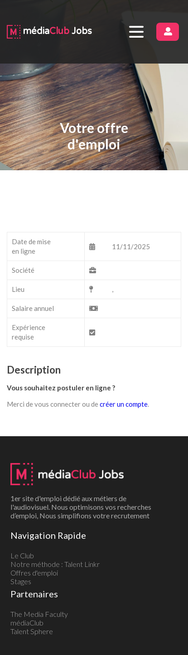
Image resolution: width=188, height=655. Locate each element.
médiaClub (26, 622)
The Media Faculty (39, 614)
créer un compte (124, 404)
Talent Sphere (31, 631)
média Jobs (49, 31)
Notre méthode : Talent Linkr (55, 564)
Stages (20, 581)
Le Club (22, 555)
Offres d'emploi (34, 572)
